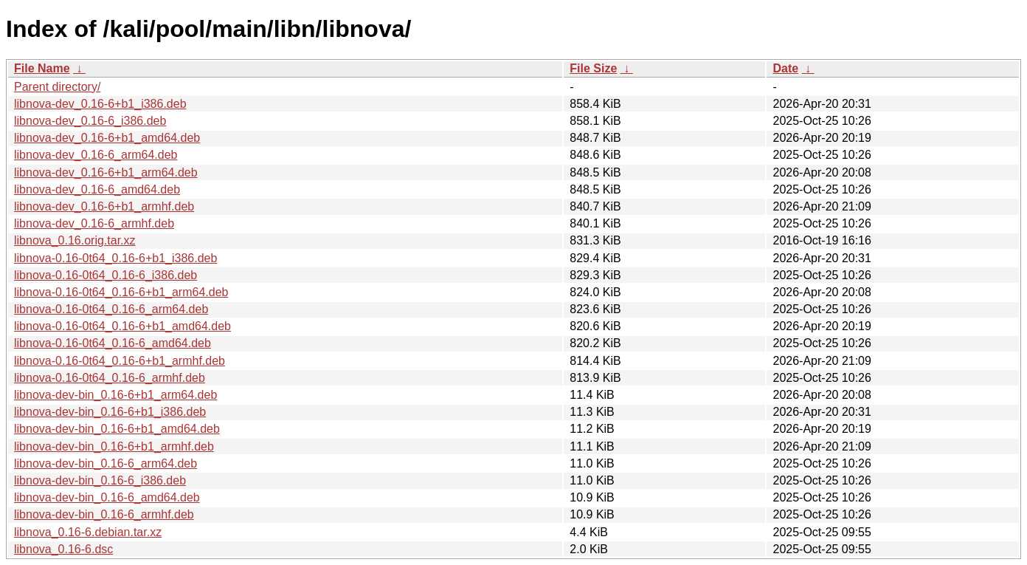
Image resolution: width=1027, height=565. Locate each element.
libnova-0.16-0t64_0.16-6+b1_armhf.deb (119, 361)
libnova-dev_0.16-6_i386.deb (90, 120)
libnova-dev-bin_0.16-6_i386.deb (100, 480)
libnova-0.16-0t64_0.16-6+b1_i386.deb (115, 258)
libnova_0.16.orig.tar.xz (75, 240)
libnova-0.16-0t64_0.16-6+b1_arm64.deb (121, 292)
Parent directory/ (57, 87)
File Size (593, 68)
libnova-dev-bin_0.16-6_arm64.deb (105, 463)
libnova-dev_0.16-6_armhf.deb (94, 223)
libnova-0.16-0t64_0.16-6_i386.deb (105, 275)
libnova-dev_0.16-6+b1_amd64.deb (107, 137)
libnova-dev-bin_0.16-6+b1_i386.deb (110, 411)
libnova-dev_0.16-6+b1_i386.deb (100, 103)
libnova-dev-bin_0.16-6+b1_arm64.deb (115, 394)
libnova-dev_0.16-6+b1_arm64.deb (106, 172)
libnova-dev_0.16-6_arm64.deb (95, 154)
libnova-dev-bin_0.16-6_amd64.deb (107, 497)
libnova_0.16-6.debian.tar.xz (88, 532)
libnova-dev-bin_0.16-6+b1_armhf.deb (114, 446)
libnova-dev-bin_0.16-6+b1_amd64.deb (117, 428)
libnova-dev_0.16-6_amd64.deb (97, 189)
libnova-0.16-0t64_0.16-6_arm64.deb (111, 309)
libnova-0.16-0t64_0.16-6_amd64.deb (112, 343)
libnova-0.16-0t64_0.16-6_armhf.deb (109, 377)
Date (785, 68)
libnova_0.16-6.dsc (63, 549)
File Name (42, 68)
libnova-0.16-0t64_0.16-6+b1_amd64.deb (122, 326)
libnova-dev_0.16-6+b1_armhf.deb (104, 206)
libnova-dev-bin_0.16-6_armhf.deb (104, 514)
